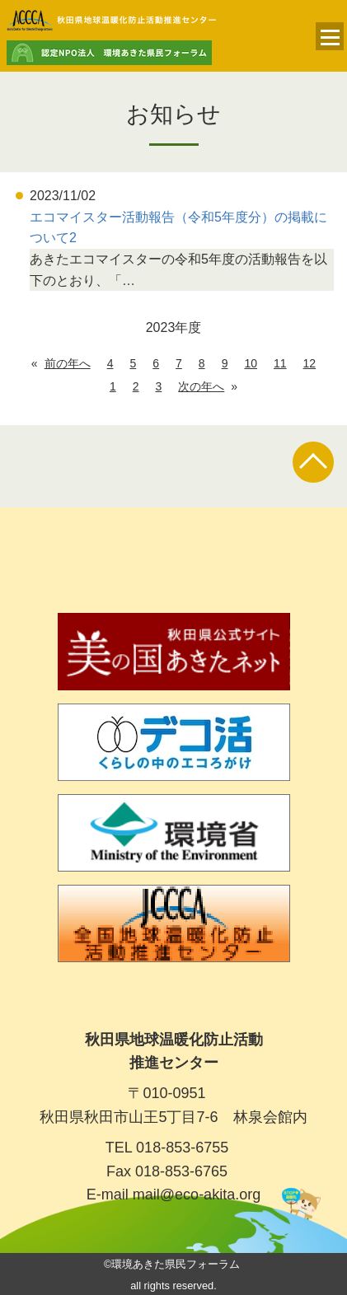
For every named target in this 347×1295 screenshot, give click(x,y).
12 (310, 363)
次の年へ (201, 386)
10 (250, 363)
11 (280, 363)
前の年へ (68, 363)
